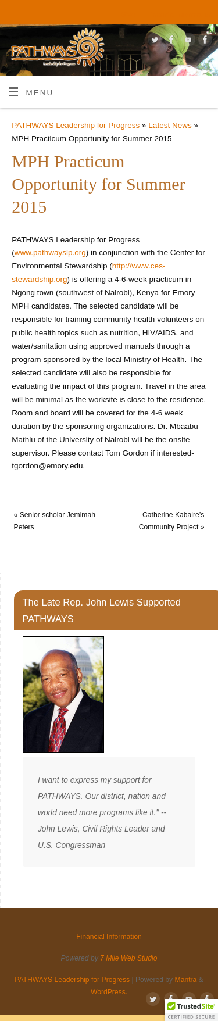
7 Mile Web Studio (128, 958)
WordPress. (109, 992)
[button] (191, 1010)
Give (127, 14)
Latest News (169, 125)
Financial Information (179, 14)
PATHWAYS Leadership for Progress (76, 125)
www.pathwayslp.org (50, 252)
